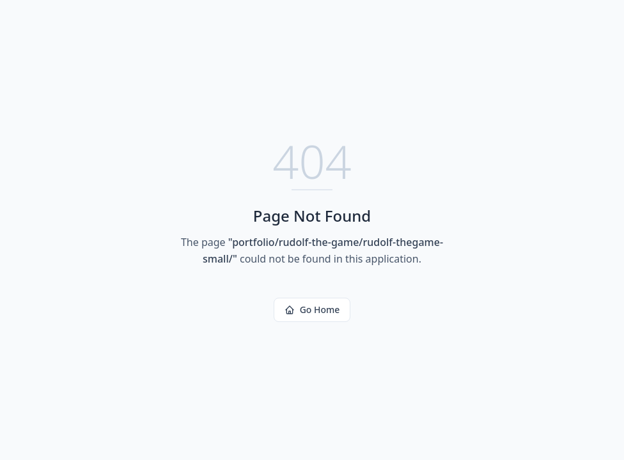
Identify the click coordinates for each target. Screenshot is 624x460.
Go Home (312, 309)
